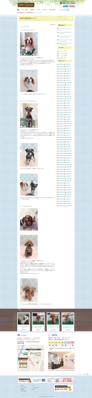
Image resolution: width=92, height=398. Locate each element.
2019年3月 (68, 160)
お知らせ (47, 9)
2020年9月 (69, 139)
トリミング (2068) (63, 55)
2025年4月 (61, 77)
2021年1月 (68, 135)
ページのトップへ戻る (82, 374)
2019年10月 (61, 153)
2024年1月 (68, 93)
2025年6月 (61, 75)
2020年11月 (69, 137)
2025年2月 (61, 80)
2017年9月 (69, 180)
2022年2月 (61, 121)
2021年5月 (68, 130)
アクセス (65, 6)
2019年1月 (68, 162)
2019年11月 (69, 151)
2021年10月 (61, 125)
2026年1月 (68, 66)
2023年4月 (61, 105)
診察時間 (71, 6)
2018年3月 (68, 173)
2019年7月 (68, 155)
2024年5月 (68, 89)
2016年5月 (68, 199)
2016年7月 (68, 196)
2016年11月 (69, 192)
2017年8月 (61, 183)
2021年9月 (69, 125)
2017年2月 (61, 189)
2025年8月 (61, 73)
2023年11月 (69, 96)
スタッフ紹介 (25, 9)
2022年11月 (69, 109)
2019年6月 (61, 157)
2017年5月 (68, 185)
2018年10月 (61, 167)
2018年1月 (68, 176)
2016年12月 (61, 192)
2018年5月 (68, 171)
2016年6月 (61, 199)
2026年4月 (61, 64)
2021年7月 (68, 128)
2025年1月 (68, 80)
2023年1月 (68, 107)
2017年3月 (68, 187)
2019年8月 (61, 155)
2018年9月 (69, 167)
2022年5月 (68, 116)
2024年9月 (69, 84)
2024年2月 (61, 93)
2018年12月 (61, 164)
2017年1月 (68, 189)
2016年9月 (69, 194)
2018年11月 (69, 164)
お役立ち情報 (56, 9)
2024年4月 (61, 91)
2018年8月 (61, 169)
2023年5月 (68, 103)
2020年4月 (61, 146)
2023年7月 (68, 100)
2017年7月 (68, 183)
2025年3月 (68, 77)
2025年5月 (68, 75)
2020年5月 (68, 144)
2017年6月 (61, 185)
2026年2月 (61, 66)
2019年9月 (69, 153)
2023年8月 (61, 100)
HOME (22, 385)
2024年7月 (68, 87)
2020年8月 (61, 141)
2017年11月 (69, 178)
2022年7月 (68, 114)
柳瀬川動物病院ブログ (31, 12)
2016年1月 (68, 203)
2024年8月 (61, 87)
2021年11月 (69, 123)
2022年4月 (61, 119)
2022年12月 (61, 109)
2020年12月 (61, 137)
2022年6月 (61, 116)
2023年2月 (61, 107)
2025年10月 (61, 71)
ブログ (40, 9)
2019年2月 (61, 162)
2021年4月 (61, 132)
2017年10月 (61, 180)
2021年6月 (61, 130)
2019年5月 (68, 157)
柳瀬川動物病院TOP (21, 12)
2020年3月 (68, 146)
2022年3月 (68, 119)
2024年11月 (69, 82)
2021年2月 (61, 135)
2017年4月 (61, 187)
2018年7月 (68, 169)
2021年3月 (68, 132)
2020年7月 (68, 141)
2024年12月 (61, 82)
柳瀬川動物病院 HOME (18, 9)
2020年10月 (61, 139)
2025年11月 (69, 68)
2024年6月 (61, 89)
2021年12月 (61, 123)
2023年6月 (61, 103)
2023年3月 (68, 105)
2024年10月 (61, 84)
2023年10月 (61, 98)
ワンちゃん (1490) (63, 53)
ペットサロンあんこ (67, 9)
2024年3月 (68, 91)
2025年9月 (69, 71)
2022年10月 (61, 112)
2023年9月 (69, 98)
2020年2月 (61, 148)
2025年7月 (68, 73)
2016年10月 (61, 194)
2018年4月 (61, 173)
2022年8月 (61, 114)
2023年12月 (61, 96)
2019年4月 (61, 160)
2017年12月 (61, 178)
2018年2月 (61, 176)
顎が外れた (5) (62, 57)
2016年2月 (61, 203)
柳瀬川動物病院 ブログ (29, 311)
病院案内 (34, 9)
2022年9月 (69, 112)
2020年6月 (61, 144)
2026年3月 (68, 64)
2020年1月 (68, 148)
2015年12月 (61, 205)
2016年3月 (68, 201)
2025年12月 (61, 68)
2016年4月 (61, 201)
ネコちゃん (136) (62, 51)
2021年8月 (61, 128)
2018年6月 (61, 171)
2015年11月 (69, 205)
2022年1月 (68, 121)
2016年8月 (61, 196)
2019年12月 (61, 151)
